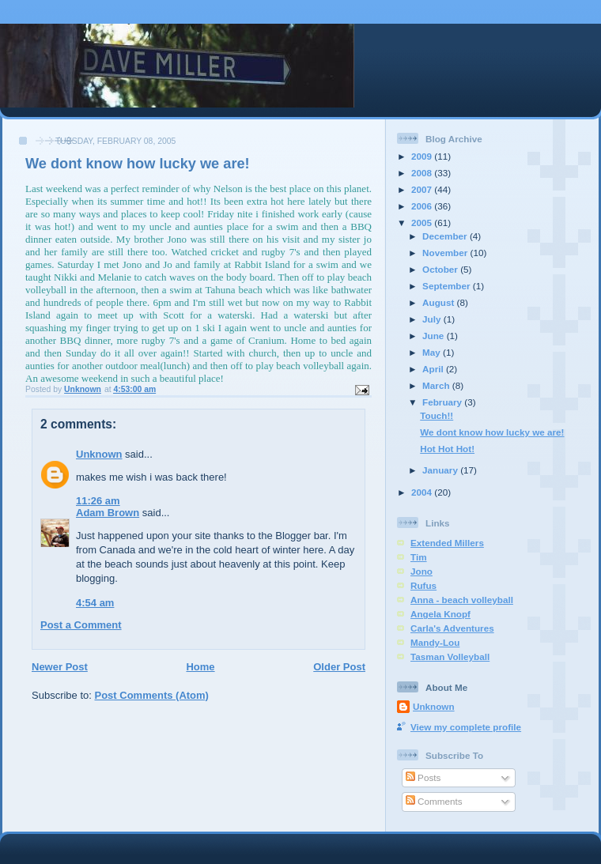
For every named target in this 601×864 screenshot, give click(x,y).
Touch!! (436, 415)
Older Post (339, 667)
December (446, 236)
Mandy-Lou (434, 642)
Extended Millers (447, 543)
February (443, 402)
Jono (421, 571)
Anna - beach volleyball (461, 599)
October (441, 269)
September (447, 286)
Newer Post (60, 667)
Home (200, 667)
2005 (422, 222)
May (432, 352)
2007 (422, 189)
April (434, 369)
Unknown (99, 454)
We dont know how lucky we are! (492, 432)
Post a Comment (81, 625)
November (446, 252)
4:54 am (95, 603)
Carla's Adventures (452, 628)
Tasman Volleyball (449, 656)
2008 (422, 173)
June (434, 335)
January (441, 470)
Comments (434, 801)
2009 (422, 156)
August (439, 302)
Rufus (423, 585)
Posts (423, 777)
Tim (418, 557)
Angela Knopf (440, 614)
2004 (422, 492)
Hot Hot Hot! (447, 448)
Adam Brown (107, 513)
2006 (422, 206)
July (433, 319)
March (437, 385)
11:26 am (98, 501)
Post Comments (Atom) (152, 695)
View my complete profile (465, 727)
